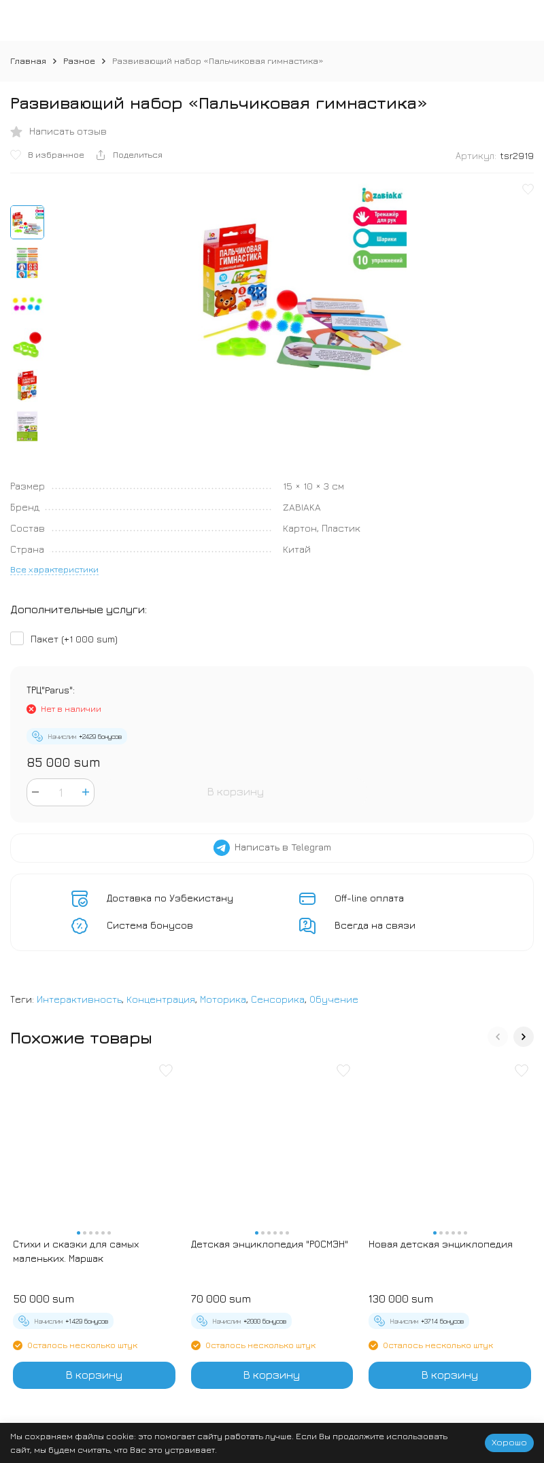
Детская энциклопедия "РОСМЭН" (269, 1244)
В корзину (235, 791)
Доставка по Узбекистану (170, 897)
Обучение (333, 999)
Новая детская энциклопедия (441, 1244)
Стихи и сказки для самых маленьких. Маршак (76, 1251)
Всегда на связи (375, 925)
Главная (28, 60)
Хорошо (509, 1441)
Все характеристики (54, 569)
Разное (79, 60)
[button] (498, 1037)
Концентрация (160, 999)
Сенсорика (278, 999)
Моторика (223, 999)
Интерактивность (79, 999)
